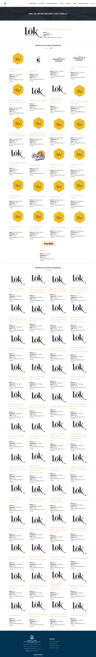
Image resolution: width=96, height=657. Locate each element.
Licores (61, 3)
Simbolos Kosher (84, 3)
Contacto (68, 648)
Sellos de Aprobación (71, 643)
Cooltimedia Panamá (91, 654)
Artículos (68, 3)
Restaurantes (37, 643)
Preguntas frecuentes (71, 645)
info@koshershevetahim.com (16, 648)
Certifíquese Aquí (70, 641)
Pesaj (74, 3)
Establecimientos (52, 3)
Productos (42, 3)
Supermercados (38, 648)
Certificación (32, 3)
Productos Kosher (39, 641)
